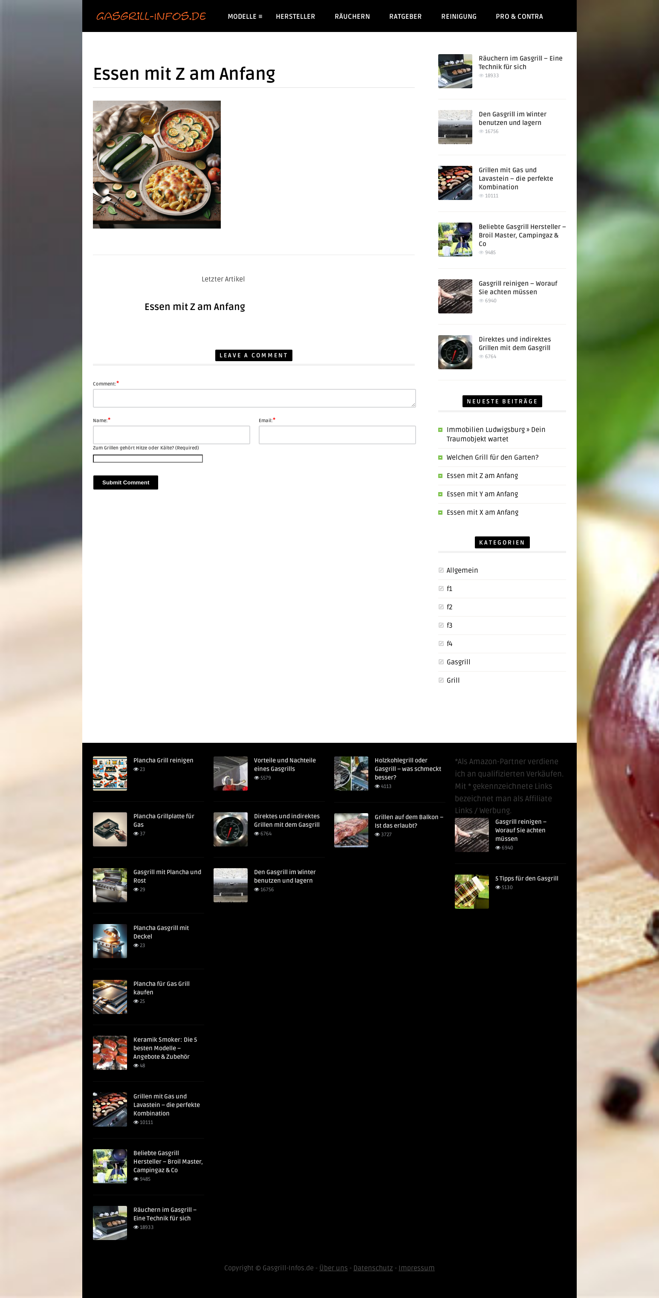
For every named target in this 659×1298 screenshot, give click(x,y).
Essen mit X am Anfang (482, 512)
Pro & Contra (519, 16)
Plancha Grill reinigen (163, 760)
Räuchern (352, 16)
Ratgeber (405, 16)
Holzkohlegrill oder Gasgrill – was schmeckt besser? (408, 769)
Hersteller (295, 16)
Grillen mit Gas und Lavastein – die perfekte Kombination (516, 178)
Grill (453, 680)
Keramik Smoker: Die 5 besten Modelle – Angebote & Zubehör (165, 1048)
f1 (449, 589)
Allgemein (462, 570)
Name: (101, 420)
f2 (450, 607)
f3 (450, 625)
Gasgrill (459, 662)
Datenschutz (373, 1268)
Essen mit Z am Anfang (195, 307)
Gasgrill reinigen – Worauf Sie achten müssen (520, 830)
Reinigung (459, 16)
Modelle (245, 16)
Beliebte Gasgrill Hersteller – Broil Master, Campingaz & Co (522, 235)
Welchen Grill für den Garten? (492, 457)
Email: (267, 420)
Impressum (417, 1268)
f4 (450, 644)
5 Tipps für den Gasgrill (526, 878)
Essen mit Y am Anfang (482, 494)
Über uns (333, 1268)
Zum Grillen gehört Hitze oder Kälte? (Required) (146, 448)
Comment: (106, 383)
